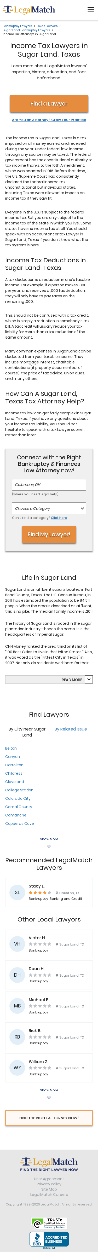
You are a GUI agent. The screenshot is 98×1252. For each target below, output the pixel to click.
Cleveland (14, 781)
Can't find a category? (39, 517)
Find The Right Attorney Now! (49, 1118)
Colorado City (18, 798)
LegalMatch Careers (49, 1194)
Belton (11, 748)
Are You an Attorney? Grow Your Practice (49, 120)
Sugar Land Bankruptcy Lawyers (26, 30)
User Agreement (49, 1178)
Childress (13, 773)
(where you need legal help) (35, 494)
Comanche (15, 815)
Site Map (49, 1189)
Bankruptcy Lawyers (17, 26)
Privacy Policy (49, 1184)
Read (72, 679)
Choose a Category (32, 508)
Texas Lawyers (47, 26)
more (77, 679)
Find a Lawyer (49, 103)
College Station (19, 790)
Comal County (18, 806)
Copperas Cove (19, 823)
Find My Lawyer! (49, 534)
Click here (59, 517)
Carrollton (14, 765)
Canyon (12, 756)
